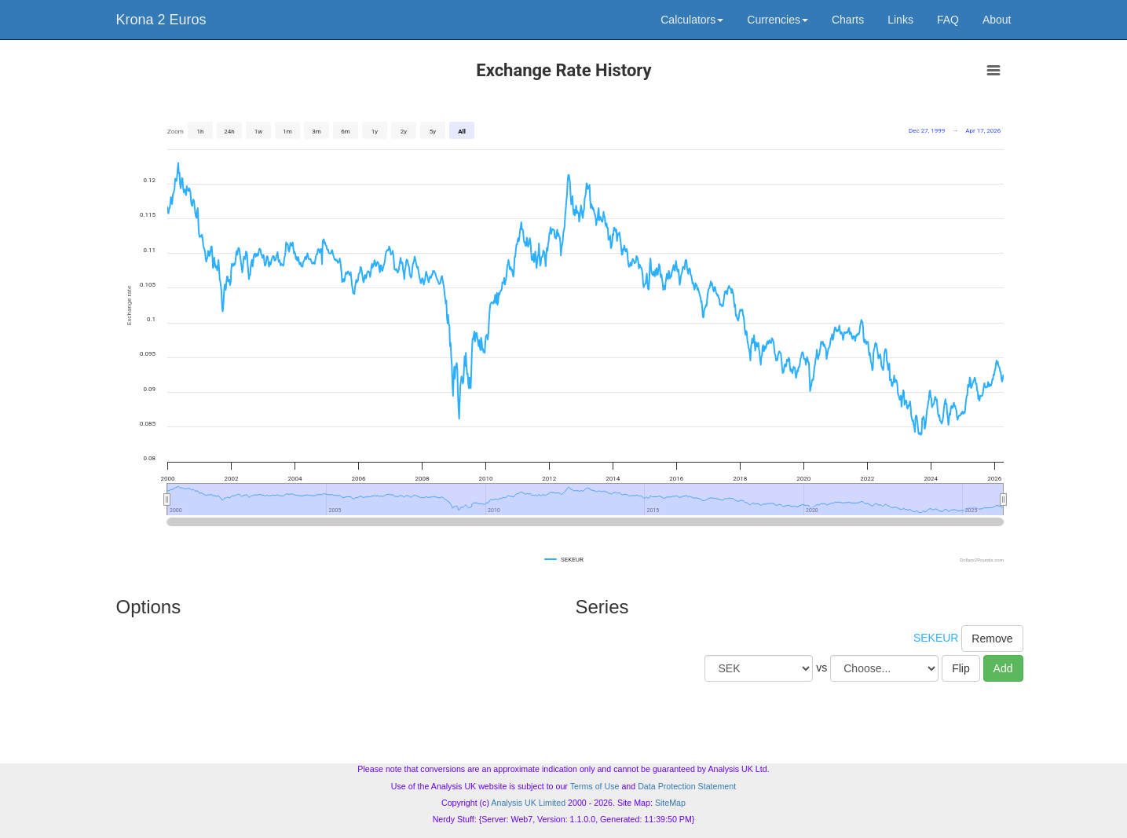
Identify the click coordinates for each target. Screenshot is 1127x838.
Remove (991, 638)
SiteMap (670, 802)
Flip (961, 668)
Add (1003, 668)
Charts (848, 19)
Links (900, 19)
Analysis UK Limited (528, 802)
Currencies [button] (777, 19)
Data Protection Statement (687, 786)
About (997, 19)
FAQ (948, 19)
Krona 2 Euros (161, 19)
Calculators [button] (691, 19)
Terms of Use (595, 786)
